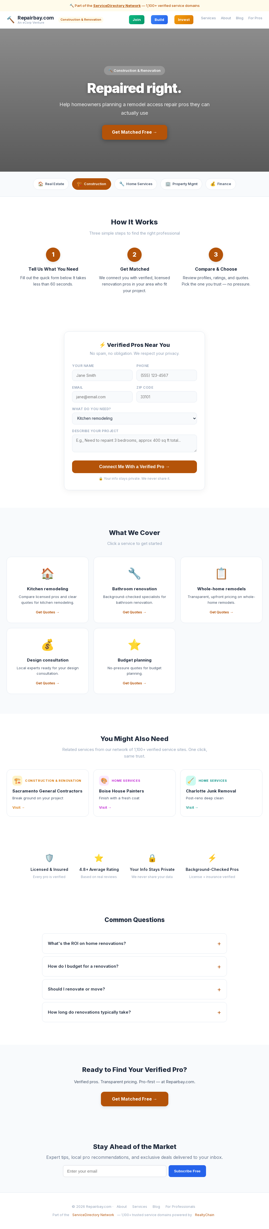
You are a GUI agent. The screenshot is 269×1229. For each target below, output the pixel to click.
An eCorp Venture (31, 22)
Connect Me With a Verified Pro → (134, 467)
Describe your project (95, 431)
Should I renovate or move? (76, 989)
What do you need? (91, 409)
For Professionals (180, 1207)
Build (159, 19)
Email (77, 388)
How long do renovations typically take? (89, 1012)
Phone (142, 366)
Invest (184, 19)
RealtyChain (204, 1215)
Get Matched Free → (134, 132)
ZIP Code (144, 388)
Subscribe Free (187, 1172)
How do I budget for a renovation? (83, 966)
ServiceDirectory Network (117, 5)
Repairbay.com (36, 18)
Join (137, 19)
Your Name (83, 366)
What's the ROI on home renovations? (87, 944)
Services (208, 18)
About (226, 18)
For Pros (255, 18)
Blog (239, 18)
